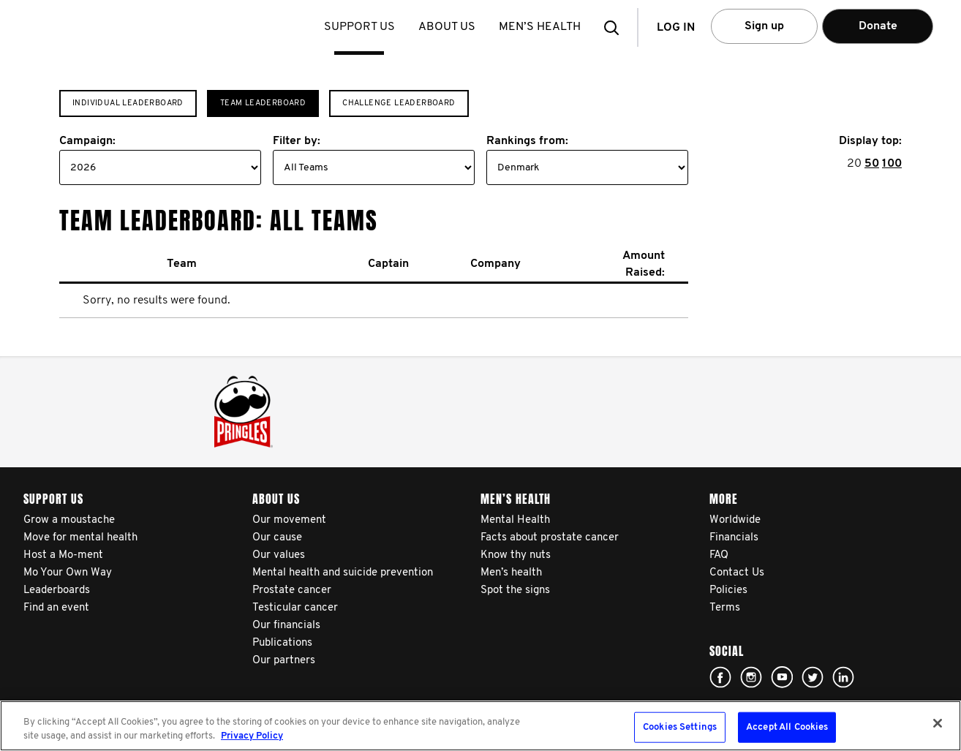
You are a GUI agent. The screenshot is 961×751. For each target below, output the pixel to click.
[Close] (938, 723)
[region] (480, 726)
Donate (878, 26)
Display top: (870, 141)
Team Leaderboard (263, 103)
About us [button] (448, 27)
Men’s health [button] (541, 27)
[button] (616, 27)
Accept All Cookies (787, 727)
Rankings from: (527, 141)
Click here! (720, 677)
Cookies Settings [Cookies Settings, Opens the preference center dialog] (680, 727)
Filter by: (296, 141)
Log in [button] (676, 28)
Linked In (843, 677)
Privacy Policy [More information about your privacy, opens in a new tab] (252, 736)
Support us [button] (360, 27)
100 (892, 164)
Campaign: (87, 141)
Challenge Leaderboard (398, 103)
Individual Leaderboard (128, 103)
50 (871, 164)
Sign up (764, 26)
